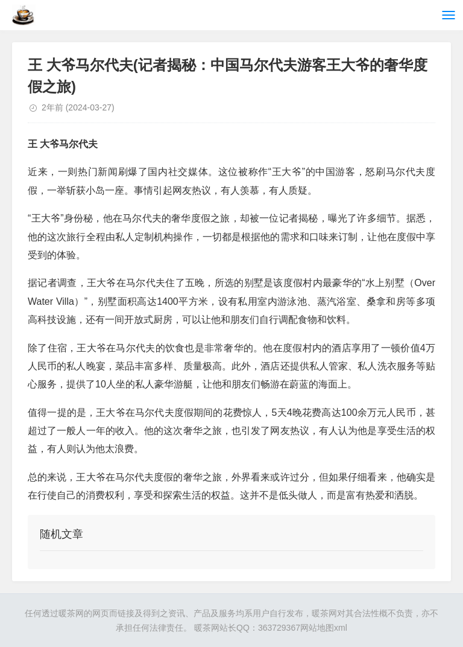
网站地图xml (323, 628)
